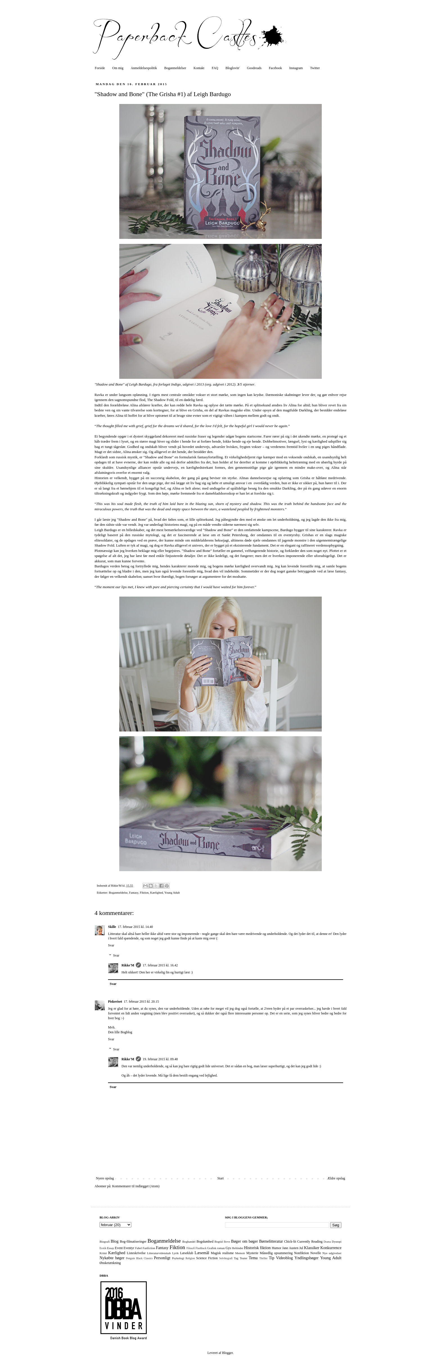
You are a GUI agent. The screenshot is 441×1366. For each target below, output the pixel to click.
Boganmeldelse (118, 892)
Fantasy (133, 892)
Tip (271, 1258)
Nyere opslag (105, 1178)
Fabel (138, 1248)
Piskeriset (115, 1001)
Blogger (227, 1353)
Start (220, 1178)
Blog (115, 1241)
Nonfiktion (301, 1253)
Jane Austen (290, 1248)
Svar (111, 945)
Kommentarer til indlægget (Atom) (135, 1186)
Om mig (117, 68)
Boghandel (188, 1241)
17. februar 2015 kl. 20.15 (141, 1001)
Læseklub (186, 1253)
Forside (100, 68)
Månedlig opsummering (276, 1253)
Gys (228, 1248)
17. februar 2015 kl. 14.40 (135, 927)
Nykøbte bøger (112, 1258)
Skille (112, 927)
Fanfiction (149, 1248)
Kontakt (199, 68)
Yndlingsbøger (306, 1258)
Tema (253, 1258)
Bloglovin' (233, 68)
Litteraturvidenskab (159, 1253)
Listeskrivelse (136, 1253)
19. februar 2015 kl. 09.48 (160, 1059)
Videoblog (284, 1258)
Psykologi (178, 1258)
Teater (243, 1258)
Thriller (263, 1258)
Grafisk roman (216, 1248)
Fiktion (144, 892)
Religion (190, 1258)
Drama (327, 1241)
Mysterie (252, 1253)
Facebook (275, 68)
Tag (236, 1258)
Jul (301, 1248)
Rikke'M (128, 965)
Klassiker (311, 1247)
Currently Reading (310, 1241)
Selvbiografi (225, 1258)
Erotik (103, 1248)
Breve (227, 1241)
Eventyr (128, 1248)
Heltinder (237, 1248)
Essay (110, 1248)
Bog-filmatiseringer (133, 1241)
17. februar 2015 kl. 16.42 (160, 965)
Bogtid (218, 1241)
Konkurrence (330, 1247)
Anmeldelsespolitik (144, 68)
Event (119, 1248)
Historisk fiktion (257, 1247)
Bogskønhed (205, 1241)
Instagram (296, 68)
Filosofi (190, 1248)
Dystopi (336, 1241)
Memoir (240, 1253)
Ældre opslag (336, 1178)
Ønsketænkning (110, 1263)
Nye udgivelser (331, 1253)
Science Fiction (207, 1258)
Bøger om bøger (244, 1241)
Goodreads (254, 68)
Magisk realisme (222, 1253)
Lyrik (175, 1253)
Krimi (103, 1253)
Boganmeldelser (175, 68)
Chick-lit (290, 1241)
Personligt (162, 1258)
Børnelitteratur (271, 1241)
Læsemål (202, 1253)
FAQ (215, 68)
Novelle (315, 1253)
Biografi (105, 1241)
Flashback (200, 1248)
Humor (276, 1248)
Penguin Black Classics (139, 1258)
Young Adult (172, 892)
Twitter (315, 68)
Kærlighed (156, 892)
